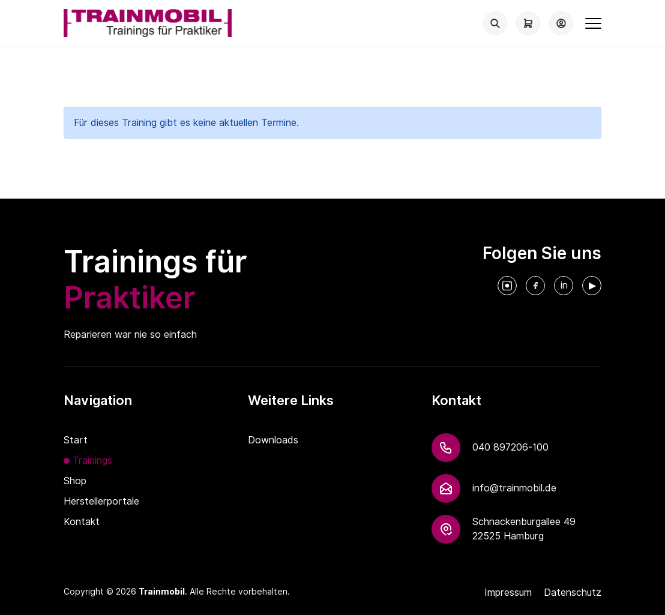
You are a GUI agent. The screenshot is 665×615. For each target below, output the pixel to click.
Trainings (92, 460)
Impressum (508, 592)
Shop (75, 481)
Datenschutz (572, 592)
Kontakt (82, 521)
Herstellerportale (101, 501)
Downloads (273, 440)
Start (76, 440)
